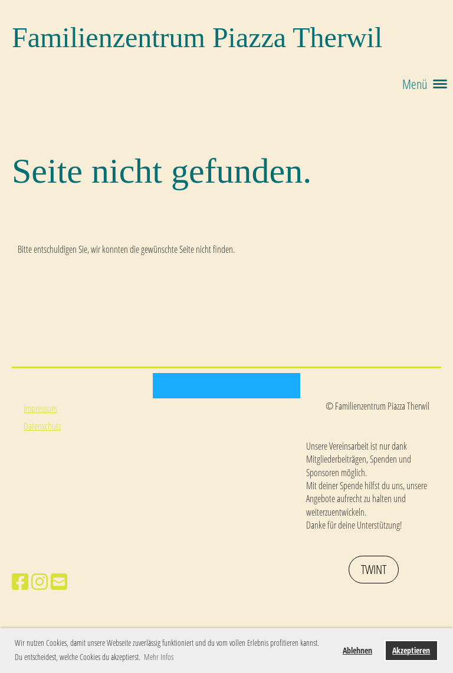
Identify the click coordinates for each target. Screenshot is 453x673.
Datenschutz (42, 426)
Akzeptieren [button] (411, 650)
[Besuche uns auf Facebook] (20, 581)
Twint (373, 569)
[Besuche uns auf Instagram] (39, 581)
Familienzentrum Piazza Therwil (197, 37)
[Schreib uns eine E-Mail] (59, 581)
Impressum (40, 408)
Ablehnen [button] (357, 650)
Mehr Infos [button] (158, 656)
